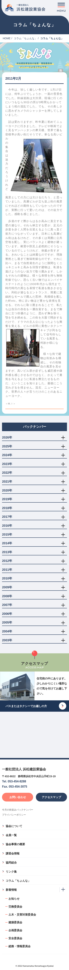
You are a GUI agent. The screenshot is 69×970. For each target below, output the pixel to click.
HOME (6, 38)
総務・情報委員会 (19, 946)
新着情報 (11, 889)
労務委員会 (15, 906)
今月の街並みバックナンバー (17, 809)
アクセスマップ (51, 797)
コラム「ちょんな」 (25, 38)
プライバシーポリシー (14, 814)
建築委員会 (15, 922)
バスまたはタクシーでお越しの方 (26, 706)
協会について (14, 826)
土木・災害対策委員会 (22, 914)
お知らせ (14, 898)
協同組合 (11, 862)
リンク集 (11, 871)
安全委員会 (15, 938)
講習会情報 (13, 853)
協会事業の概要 (15, 844)
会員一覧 (11, 835)
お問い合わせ (17, 797)
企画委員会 (15, 930)
